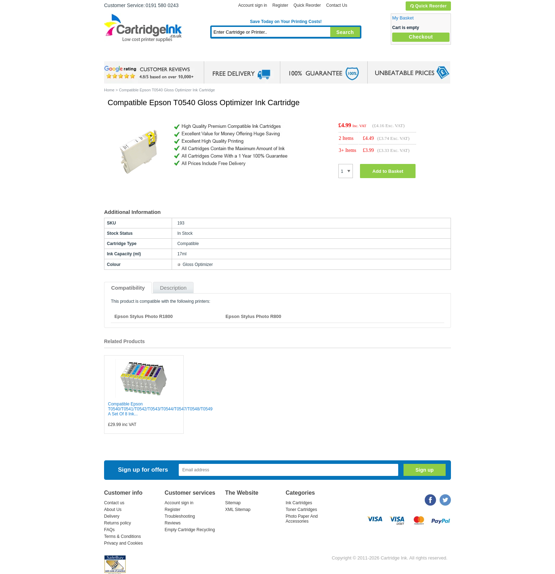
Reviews (173, 523)
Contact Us (336, 5)
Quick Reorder (428, 6)
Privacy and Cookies (123, 543)
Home (118, 55)
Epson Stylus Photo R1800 (143, 316)
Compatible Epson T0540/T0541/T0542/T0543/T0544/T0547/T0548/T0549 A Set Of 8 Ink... (160, 409)
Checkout (421, 37)
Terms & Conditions (122, 536)
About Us (112, 509)
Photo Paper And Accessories (302, 519)
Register (280, 5)
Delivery (111, 516)
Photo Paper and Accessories (287, 55)
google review (150, 72)
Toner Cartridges (212, 55)
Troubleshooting (180, 516)
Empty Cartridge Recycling (190, 529)
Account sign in (252, 5)
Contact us (114, 502)
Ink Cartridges (158, 55)
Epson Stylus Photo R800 (253, 316)
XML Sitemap (238, 509)
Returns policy (117, 523)
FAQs (109, 529)
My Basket (403, 18)
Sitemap (233, 502)
